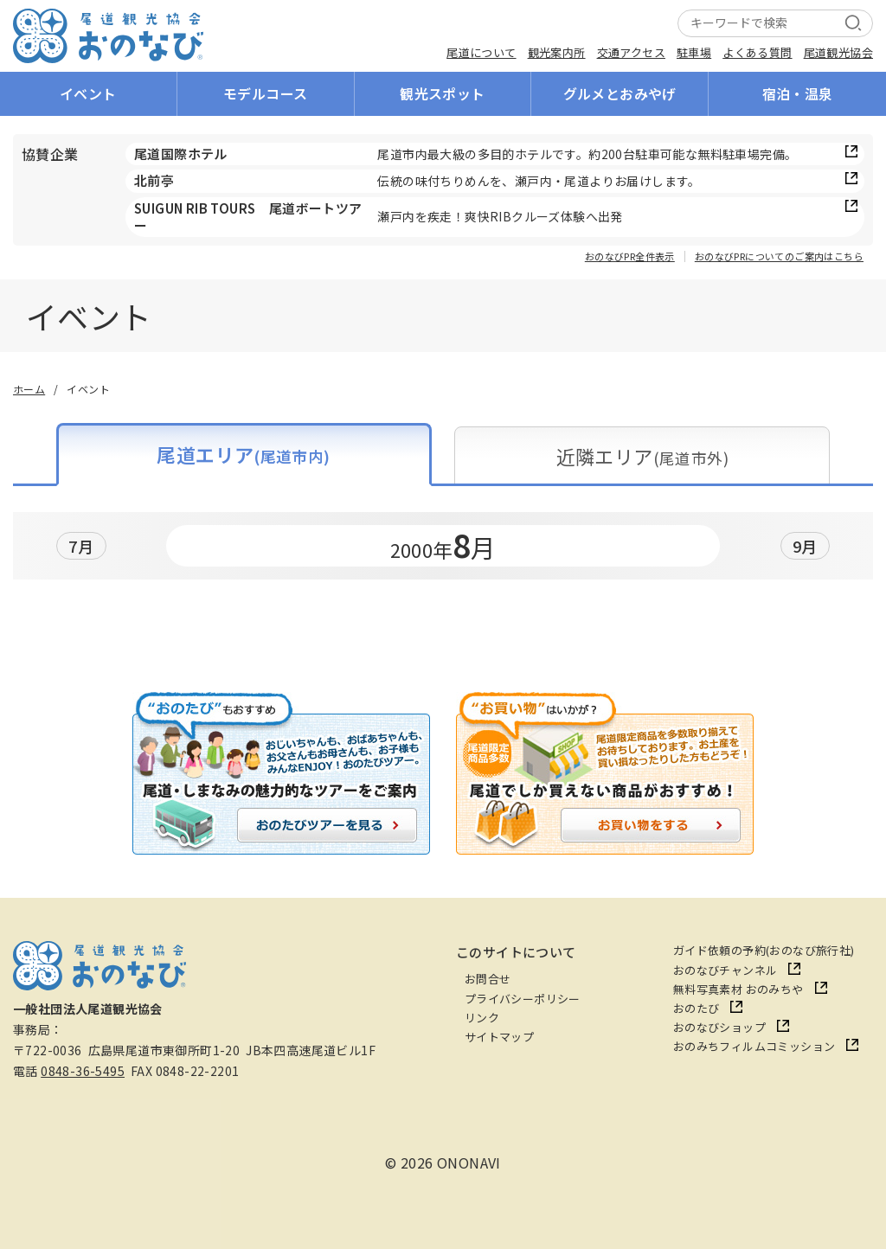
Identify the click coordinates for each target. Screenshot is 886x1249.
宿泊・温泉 (797, 93)
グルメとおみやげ (620, 93)
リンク (482, 1017)
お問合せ (488, 978)
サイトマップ (499, 1036)
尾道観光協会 (838, 52)
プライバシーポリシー (523, 998)
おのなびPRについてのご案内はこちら (779, 257)
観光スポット (442, 93)
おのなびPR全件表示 (630, 257)
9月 (805, 546)
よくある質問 (757, 52)
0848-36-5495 (83, 1070)
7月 (80, 546)
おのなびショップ (719, 1027)
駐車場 (694, 52)
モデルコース (265, 93)
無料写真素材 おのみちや (738, 989)
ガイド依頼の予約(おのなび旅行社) (764, 950)
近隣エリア (642, 456)
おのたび (696, 1008)
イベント (88, 93)
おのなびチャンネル (725, 970)
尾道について (481, 52)
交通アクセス (631, 52)
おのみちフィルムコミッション (754, 1046)
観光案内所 (557, 52)
